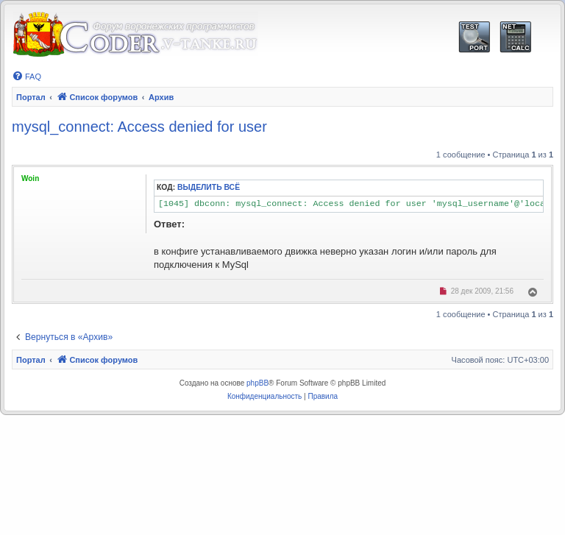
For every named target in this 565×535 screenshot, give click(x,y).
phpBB (257, 383)
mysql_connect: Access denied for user (139, 126)
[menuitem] (26, 76)
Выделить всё (208, 187)
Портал (31, 97)
